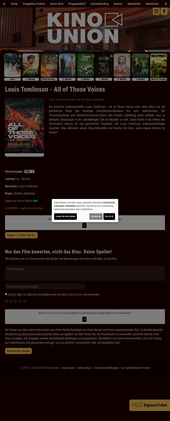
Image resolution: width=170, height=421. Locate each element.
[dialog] (85, 210)
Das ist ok (109, 216)
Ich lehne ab (96, 216)
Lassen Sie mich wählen (65, 216)
